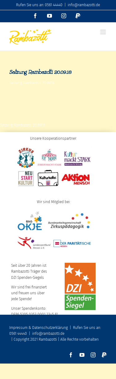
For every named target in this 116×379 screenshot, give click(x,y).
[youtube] (81, 354)
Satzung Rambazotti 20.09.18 (31, 83)
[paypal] (104, 354)
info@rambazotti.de (84, 5)
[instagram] (93, 354)
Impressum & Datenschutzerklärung (38, 328)
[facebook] (70, 354)
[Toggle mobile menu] (103, 32)
